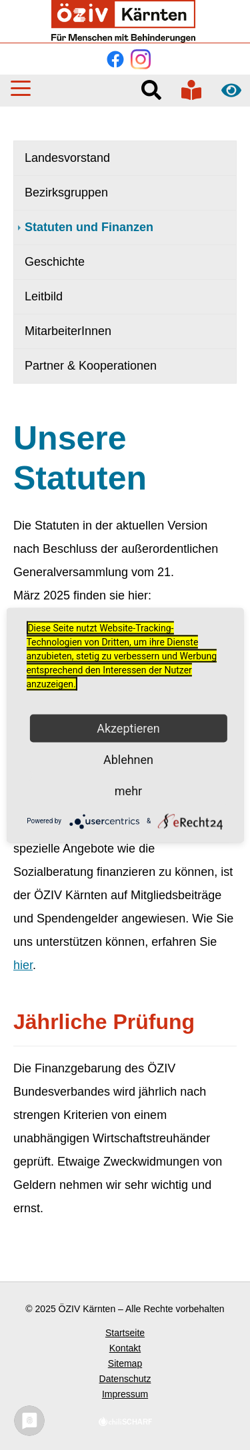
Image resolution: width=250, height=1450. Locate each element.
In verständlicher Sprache (191, 90)
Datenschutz (125, 1378)
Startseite (125, 1332)
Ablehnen (128, 759)
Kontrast (231, 90)
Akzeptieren (128, 728)
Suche (151, 90)
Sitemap (125, 1363)
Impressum (125, 1394)
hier (23, 965)
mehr (128, 790)
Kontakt (125, 1348)
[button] (21, 88)
